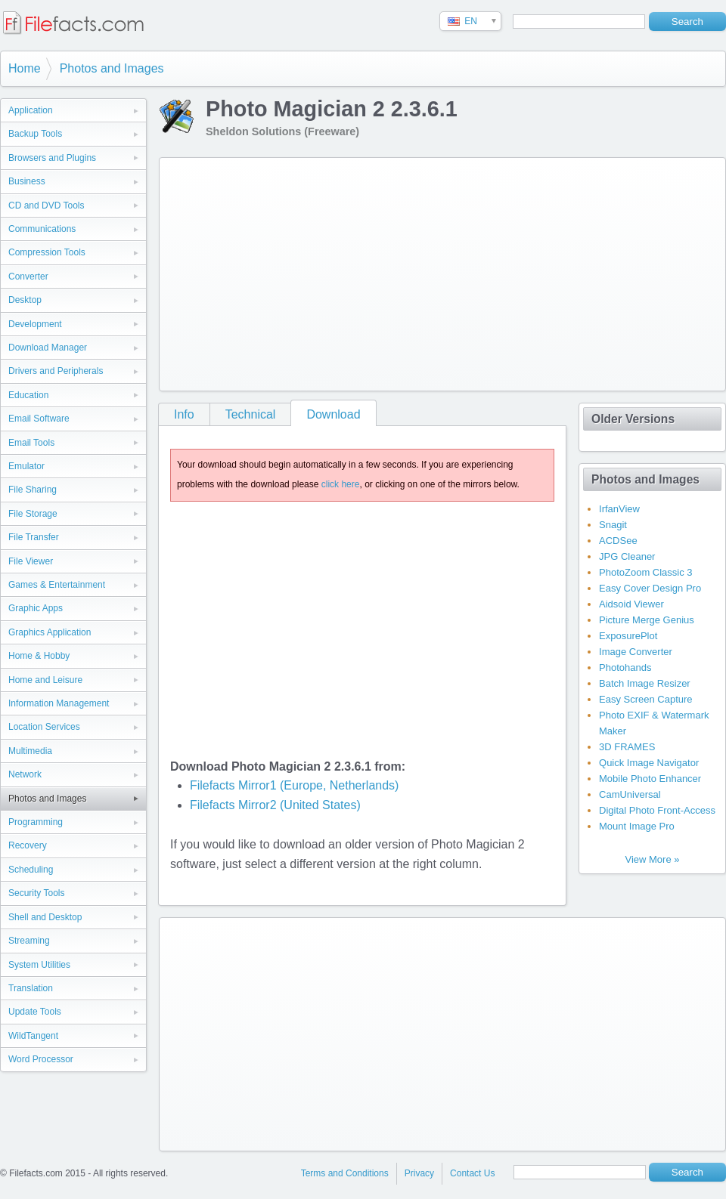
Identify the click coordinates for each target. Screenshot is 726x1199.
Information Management (58, 703)
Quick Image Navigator (649, 762)
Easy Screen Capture (646, 699)
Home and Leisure (45, 680)
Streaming (29, 940)
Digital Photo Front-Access (657, 810)
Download (333, 414)
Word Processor (40, 1059)
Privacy (419, 1173)
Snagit (613, 524)
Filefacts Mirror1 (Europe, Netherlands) (294, 785)
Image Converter (635, 651)
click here (340, 484)
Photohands (625, 667)
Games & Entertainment (56, 584)
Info (184, 414)
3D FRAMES (627, 746)
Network (25, 774)
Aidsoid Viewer (631, 604)
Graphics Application (49, 632)
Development (35, 324)
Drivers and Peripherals (55, 371)
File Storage (32, 513)
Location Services (44, 727)
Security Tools (36, 893)
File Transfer (33, 537)
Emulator (26, 466)
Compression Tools (46, 252)
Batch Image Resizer (644, 683)
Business (26, 181)
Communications (42, 229)
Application (30, 110)
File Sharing (32, 489)
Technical (250, 414)
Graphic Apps (35, 608)
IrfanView (619, 509)
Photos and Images (112, 68)
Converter (28, 276)
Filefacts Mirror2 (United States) (275, 805)
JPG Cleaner (627, 556)
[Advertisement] (381, 271)
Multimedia (30, 751)
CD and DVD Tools (46, 205)
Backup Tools (35, 133)
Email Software (39, 418)
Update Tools (34, 1011)
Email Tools (31, 442)
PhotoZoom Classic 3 (646, 572)
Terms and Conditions (345, 1173)
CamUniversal (630, 794)
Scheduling (30, 869)
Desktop (25, 300)
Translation (30, 988)
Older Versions (633, 419)
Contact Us (472, 1173)
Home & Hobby (39, 655)
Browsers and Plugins (52, 158)
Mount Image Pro (637, 826)
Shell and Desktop (45, 917)
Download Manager (47, 347)
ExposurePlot (628, 635)
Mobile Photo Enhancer (650, 778)
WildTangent (33, 1036)
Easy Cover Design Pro (650, 588)
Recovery (27, 845)
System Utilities (39, 965)
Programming (35, 822)
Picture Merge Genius (646, 620)
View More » (652, 859)
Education (28, 395)
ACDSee (618, 540)
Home (24, 68)
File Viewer (30, 561)
